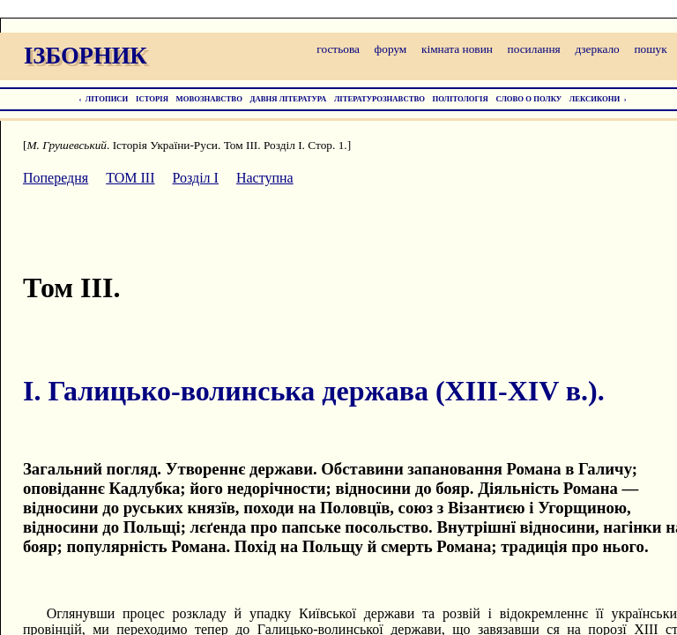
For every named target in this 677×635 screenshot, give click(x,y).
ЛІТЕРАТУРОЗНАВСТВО (379, 98)
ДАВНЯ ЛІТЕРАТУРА (288, 98)
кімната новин (457, 49)
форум (391, 49)
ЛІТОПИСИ (107, 98)
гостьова (338, 49)
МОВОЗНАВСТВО (209, 98)
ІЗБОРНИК (85, 55)
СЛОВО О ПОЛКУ (528, 98)
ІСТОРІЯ (152, 98)
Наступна (265, 177)
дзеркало (597, 49)
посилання (534, 49)
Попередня (55, 177)
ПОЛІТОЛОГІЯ (460, 98)
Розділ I (196, 177)
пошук (650, 49)
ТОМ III (130, 177)
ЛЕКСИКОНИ (595, 98)
